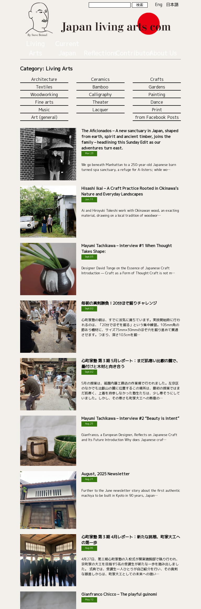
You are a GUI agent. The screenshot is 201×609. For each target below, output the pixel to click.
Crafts (157, 66)
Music (44, 97)
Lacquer (100, 97)
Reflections (99, 42)
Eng (158, 4)
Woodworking (44, 82)
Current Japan (67, 42)
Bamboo (100, 74)
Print (157, 97)
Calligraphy (100, 82)
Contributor (130, 42)
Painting (156, 82)
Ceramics (100, 66)
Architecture (44, 66)
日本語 (172, 4)
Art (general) (44, 104)
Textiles (44, 74)
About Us (162, 42)
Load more (100, 585)
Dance (156, 89)
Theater (100, 89)
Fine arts (44, 89)
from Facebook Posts (157, 104)
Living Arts (35, 42)
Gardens (157, 74)
